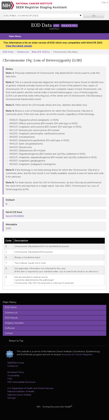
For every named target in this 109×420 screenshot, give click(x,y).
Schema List (23, 51)
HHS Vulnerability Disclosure (21, 381)
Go (93, 15)
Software (10, 328)
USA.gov (11, 397)
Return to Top (16, 340)
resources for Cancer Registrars (76, 354)
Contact (9, 333)
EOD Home (8, 51)
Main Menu (15, 36)
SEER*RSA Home (15, 362)
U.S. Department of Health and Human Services (30, 388)
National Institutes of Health (20, 391)
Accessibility (13, 375)
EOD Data (54, 25)
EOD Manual (11, 317)
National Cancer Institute (19, 394)
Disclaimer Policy (15, 372)
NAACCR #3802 (15, 216)
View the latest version (19, 45)
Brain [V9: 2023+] (41, 51)
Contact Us (12, 365)
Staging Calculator (14, 322)
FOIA (9, 378)
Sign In (104, 2)
